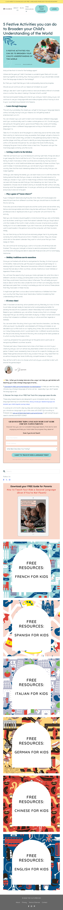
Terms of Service (34, 903)
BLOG (22, 11)
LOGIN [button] (54, 12)
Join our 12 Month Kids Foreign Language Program (30, 413)
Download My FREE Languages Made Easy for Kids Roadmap (25, 386)
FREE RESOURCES (29, 12)
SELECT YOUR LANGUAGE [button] (41, 12)
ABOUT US (15, 12)
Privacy (24, 903)
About (18, 903)
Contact (44, 903)
